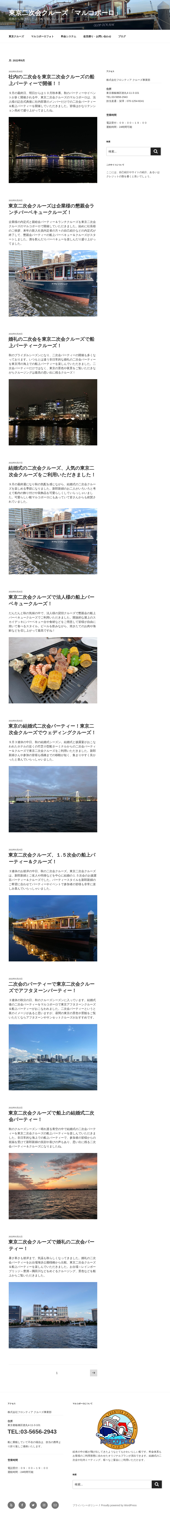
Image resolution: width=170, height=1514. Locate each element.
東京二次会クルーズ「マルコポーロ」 (65, 12)
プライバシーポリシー (85, 1505)
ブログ (122, 36)
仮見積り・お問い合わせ (97, 36)
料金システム (68, 36)
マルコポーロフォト (42, 36)
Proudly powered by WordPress (119, 1505)
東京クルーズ (16, 36)
